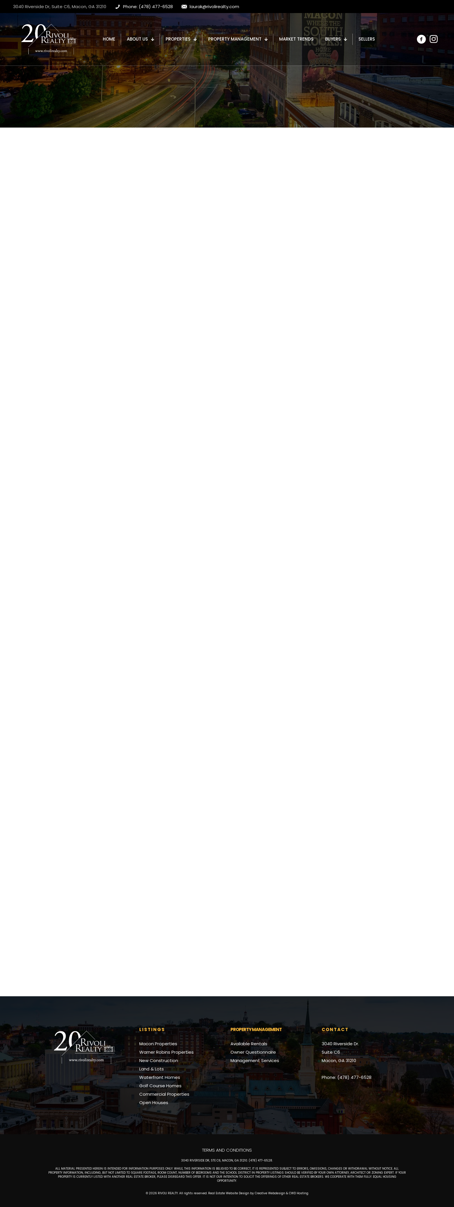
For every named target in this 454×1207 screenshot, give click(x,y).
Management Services (254, 1060)
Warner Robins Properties (166, 1052)
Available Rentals (248, 1044)
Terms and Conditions (227, 1150)
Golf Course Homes (160, 1086)
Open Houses (153, 1102)
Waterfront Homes (159, 1077)
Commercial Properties (164, 1094)
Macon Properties (158, 1044)
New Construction (158, 1060)
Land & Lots (151, 1069)
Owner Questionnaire (253, 1052)
